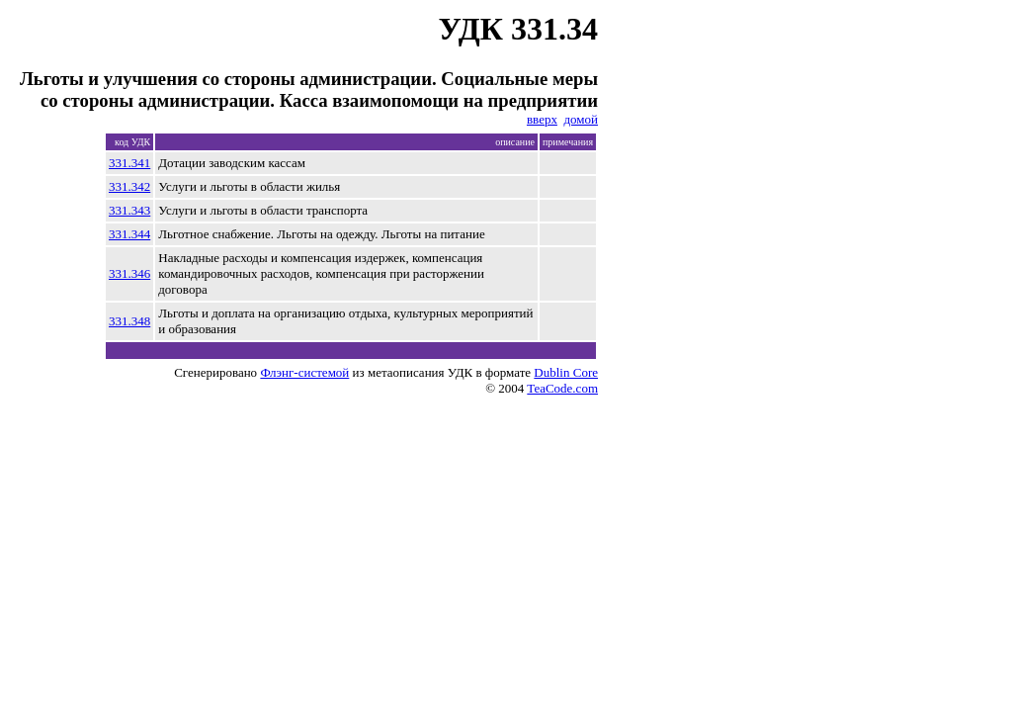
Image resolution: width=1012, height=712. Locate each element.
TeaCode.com (562, 388)
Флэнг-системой (304, 372)
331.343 (129, 210)
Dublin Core (566, 372)
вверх (542, 119)
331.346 (129, 273)
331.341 (129, 162)
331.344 (129, 233)
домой (580, 119)
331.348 (129, 320)
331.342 (129, 186)
